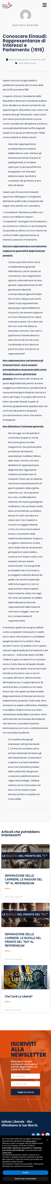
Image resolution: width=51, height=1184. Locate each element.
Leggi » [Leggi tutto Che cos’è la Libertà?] (8, 1002)
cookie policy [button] (6, 1152)
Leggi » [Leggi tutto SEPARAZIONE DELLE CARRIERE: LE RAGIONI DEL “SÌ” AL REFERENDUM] (8, 888)
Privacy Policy (26, 1102)
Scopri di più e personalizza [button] (25, 1179)
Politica (27, 63)
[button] (47, 1140)
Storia (33, 63)
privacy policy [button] (30, 1141)
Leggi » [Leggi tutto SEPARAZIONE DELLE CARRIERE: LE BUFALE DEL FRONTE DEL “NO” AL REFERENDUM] (8, 951)
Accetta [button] (25, 1173)
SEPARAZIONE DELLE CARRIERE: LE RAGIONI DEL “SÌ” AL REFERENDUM (23, 879)
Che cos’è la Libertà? (18, 996)
